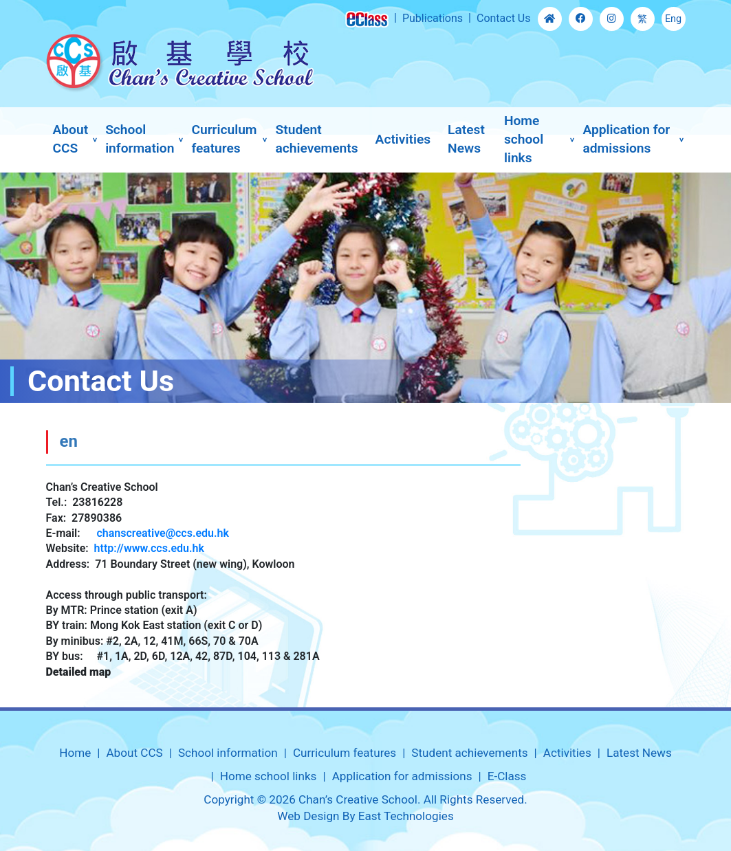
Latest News (466, 139)
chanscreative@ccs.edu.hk (162, 533)
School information (139, 139)
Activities (402, 139)
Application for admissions (626, 139)
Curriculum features (224, 139)
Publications (432, 18)
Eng (673, 19)
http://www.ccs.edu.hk (149, 548)
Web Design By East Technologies (365, 816)
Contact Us (504, 18)
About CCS (71, 139)
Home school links (523, 139)
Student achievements (317, 139)
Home (75, 753)
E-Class (507, 776)
